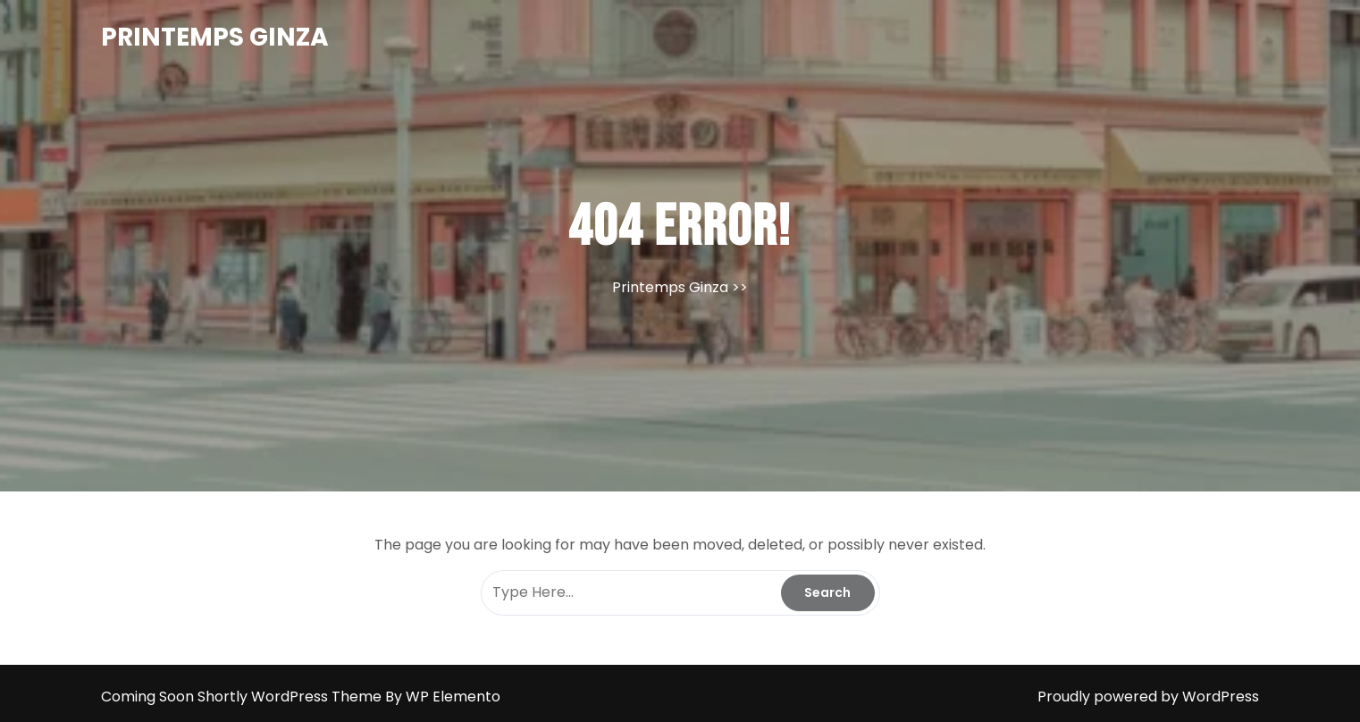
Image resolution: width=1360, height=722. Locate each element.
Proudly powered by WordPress (1148, 696)
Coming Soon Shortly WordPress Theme (243, 696)
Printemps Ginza (215, 37)
